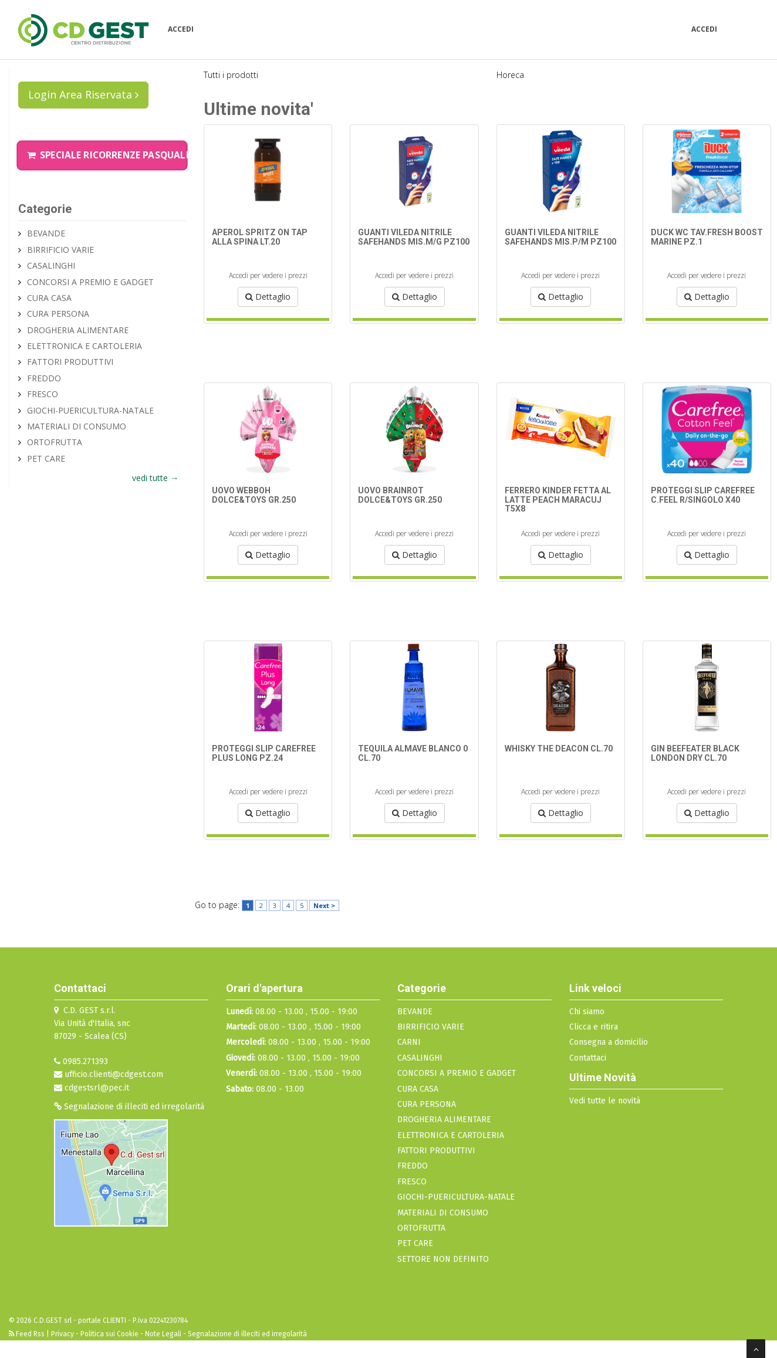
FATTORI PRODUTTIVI (70, 361)
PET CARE (46, 458)
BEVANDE (46, 233)
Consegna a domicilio (608, 1042)
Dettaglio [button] (267, 296)
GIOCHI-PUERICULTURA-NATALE (90, 410)
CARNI (409, 1042)
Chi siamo (586, 1012)
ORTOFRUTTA (54, 442)
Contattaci (587, 1058)
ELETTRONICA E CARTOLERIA (84, 345)
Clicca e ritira (593, 1027)
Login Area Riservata (83, 94)
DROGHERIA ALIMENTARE (78, 330)
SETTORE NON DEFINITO (443, 1259)
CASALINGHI (51, 265)
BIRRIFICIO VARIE (60, 249)
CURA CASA (49, 297)
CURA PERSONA (58, 313)
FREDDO (44, 378)
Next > (324, 905)
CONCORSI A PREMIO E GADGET (90, 281)
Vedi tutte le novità (604, 1101)
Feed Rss (27, 1334)
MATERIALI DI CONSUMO (76, 426)
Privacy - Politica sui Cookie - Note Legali (116, 1334)
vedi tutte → (155, 477)
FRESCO (42, 393)
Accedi (181, 29)
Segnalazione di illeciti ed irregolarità (129, 1107)
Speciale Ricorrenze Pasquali (108, 155)
